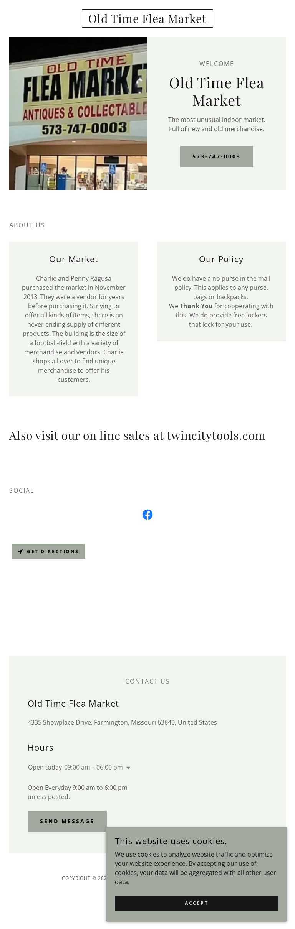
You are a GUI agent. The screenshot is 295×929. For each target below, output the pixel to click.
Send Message (67, 821)
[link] (147, 20)
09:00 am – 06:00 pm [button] (93, 767)
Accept (208, 901)
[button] (127, 768)
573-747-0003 (216, 156)
